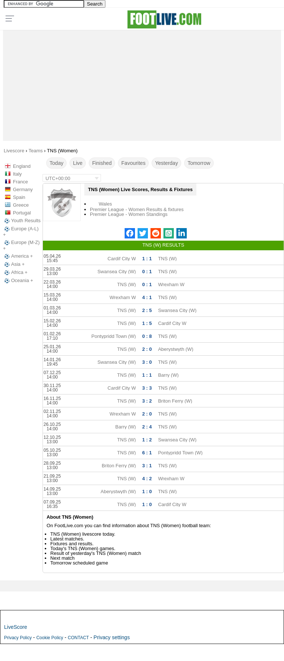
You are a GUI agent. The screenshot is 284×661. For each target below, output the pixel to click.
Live (77, 163)
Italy (17, 174)
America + (18, 256)
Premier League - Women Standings (129, 214)
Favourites (133, 163)
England (22, 166)
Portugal (22, 213)
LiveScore (15, 627)
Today (56, 163)
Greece (21, 205)
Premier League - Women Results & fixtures (136, 209)
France (20, 181)
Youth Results (22, 221)
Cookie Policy (49, 637)
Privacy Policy (18, 637)
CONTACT (78, 637)
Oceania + (18, 281)
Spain (19, 197)
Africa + (15, 272)
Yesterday (166, 163)
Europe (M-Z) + (21, 245)
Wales (105, 204)
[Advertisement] (142, 83)
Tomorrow (198, 163)
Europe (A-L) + (20, 231)
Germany (23, 189)
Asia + (14, 264)
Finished (102, 163)
